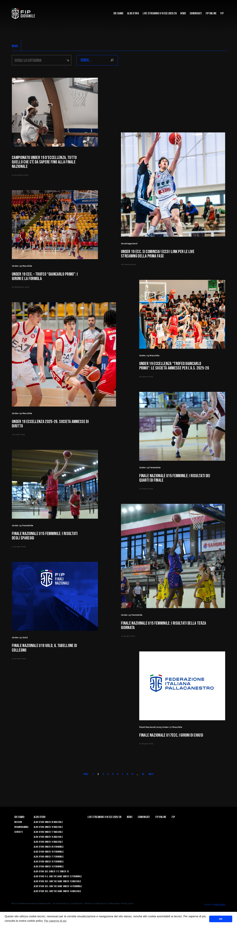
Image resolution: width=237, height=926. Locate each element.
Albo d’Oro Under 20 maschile (48, 825)
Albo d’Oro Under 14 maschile (48, 844)
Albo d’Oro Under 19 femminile (49, 854)
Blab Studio (219, 907)
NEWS (15, 46)
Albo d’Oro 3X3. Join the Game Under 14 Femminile (58, 889)
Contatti (18, 835)
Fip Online (211, 13)
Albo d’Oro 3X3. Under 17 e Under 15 (51, 874)
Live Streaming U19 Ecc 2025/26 (160, 13)
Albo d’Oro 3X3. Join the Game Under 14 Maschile (57, 894)
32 (143, 777)
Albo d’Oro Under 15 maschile (48, 840)
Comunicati (196, 13)
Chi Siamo (118, 13)
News (183, 13)
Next (151, 777)
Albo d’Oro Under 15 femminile (49, 864)
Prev (85, 777)
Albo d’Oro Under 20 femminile (49, 849)
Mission (18, 825)
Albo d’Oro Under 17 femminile (49, 859)
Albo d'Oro (133, 13)
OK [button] (221, 919)
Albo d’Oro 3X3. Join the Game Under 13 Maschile (57, 884)
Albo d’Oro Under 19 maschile (48, 830)
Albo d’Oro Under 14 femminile (49, 869)
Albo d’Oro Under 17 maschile (48, 835)
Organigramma (21, 830)
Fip (222, 13)
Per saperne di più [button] (55, 920)
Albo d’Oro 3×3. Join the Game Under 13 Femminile (58, 879)
